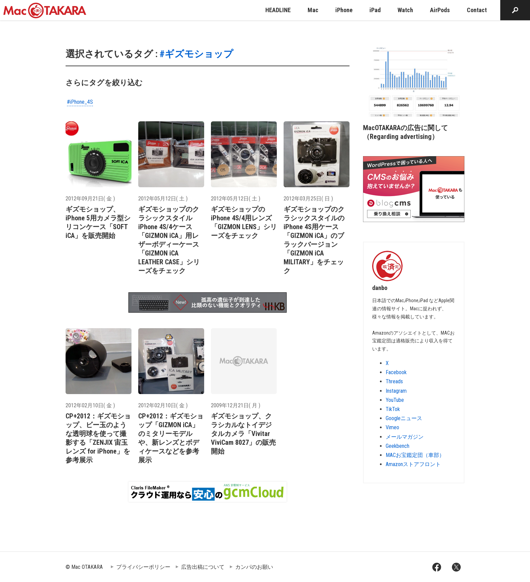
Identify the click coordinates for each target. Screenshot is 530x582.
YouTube (395, 400)
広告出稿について (202, 567)
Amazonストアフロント (413, 464)
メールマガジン (405, 437)
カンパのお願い (254, 567)
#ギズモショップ (196, 53)
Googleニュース (404, 418)
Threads (394, 381)
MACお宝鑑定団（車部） (415, 455)
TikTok (393, 409)
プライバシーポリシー (143, 567)
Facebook (396, 372)
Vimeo (392, 427)
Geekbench (397, 446)
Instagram (396, 391)
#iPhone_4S (80, 102)
